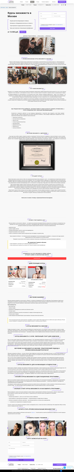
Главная (21, 1)
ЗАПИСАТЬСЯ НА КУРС (37, 258)
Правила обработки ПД (42, 468)
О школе (26, 1)
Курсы (32, 1)
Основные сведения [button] (46, 1)
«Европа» (33, 412)
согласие (56, 26)
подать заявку (52, 30)
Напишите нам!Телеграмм (70, 468)
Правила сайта (33, 468)
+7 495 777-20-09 (24, 464)
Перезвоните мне (62, 1)
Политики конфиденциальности (23, 468)
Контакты (54, 1)
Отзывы (37, 1)
